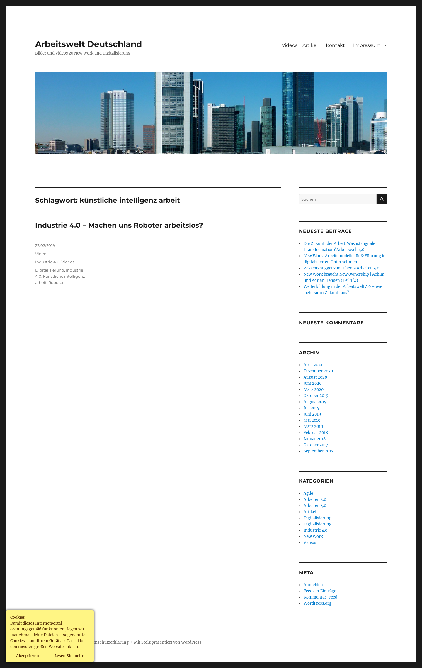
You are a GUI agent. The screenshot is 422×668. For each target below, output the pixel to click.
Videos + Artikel (300, 45)
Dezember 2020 (318, 371)
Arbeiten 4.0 (315, 499)
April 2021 (313, 364)
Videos (67, 262)
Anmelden (313, 584)
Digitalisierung (49, 270)
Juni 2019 (312, 414)
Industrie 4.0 (47, 262)
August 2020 (315, 377)
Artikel (310, 511)
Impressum (366, 45)
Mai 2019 (312, 420)
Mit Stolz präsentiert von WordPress (168, 642)
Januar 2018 (315, 438)
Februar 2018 (316, 432)
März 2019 (313, 426)
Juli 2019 (312, 408)
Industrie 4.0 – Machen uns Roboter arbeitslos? (119, 225)
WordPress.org (317, 603)
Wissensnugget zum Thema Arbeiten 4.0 (341, 268)
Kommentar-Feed (320, 597)
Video (40, 253)
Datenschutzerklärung (107, 642)
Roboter (56, 282)
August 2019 (315, 401)
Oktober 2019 (316, 395)
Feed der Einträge (320, 591)
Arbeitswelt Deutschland (88, 44)
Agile (308, 493)
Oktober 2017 (316, 444)
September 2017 (318, 451)
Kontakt (335, 45)
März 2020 (314, 389)
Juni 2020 (312, 383)
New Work (313, 536)
